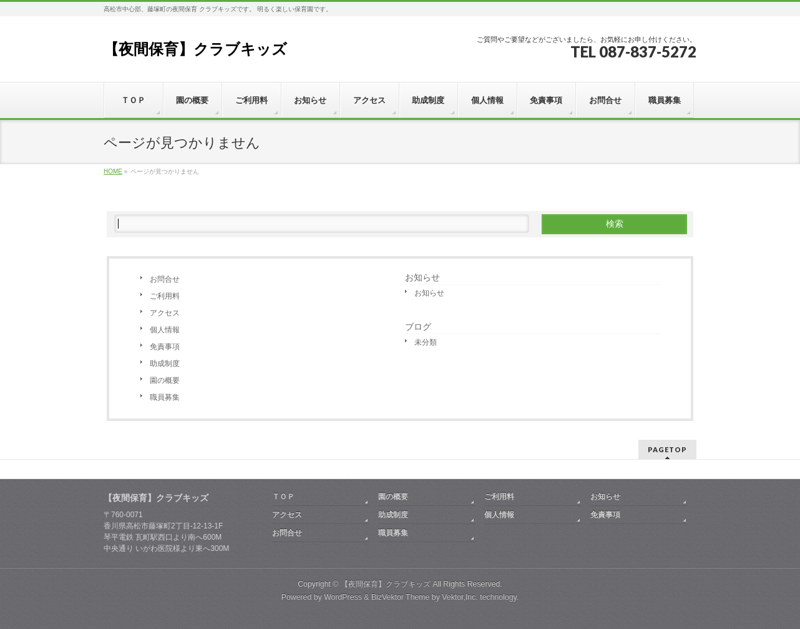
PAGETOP (667, 449)
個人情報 (165, 329)
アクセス (165, 313)
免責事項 (165, 346)
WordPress (343, 597)
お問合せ (165, 279)
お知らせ (422, 277)
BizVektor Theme (400, 597)
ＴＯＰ (283, 496)
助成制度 (165, 363)
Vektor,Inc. (460, 597)
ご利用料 (165, 296)
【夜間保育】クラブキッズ (195, 49)
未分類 (425, 342)
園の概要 (165, 380)
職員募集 (165, 397)
